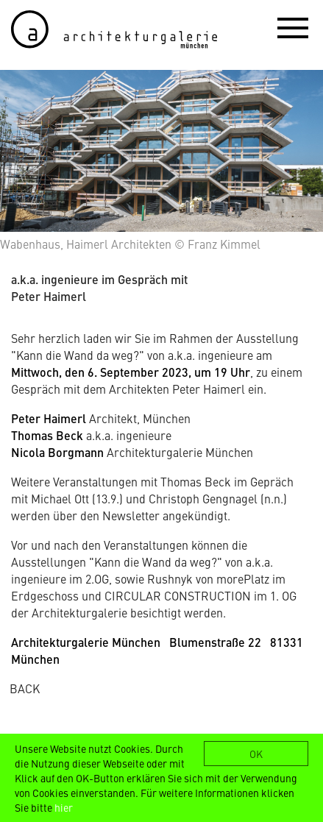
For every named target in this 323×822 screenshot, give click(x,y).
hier (63, 807)
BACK (25, 688)
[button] (292, 27)
